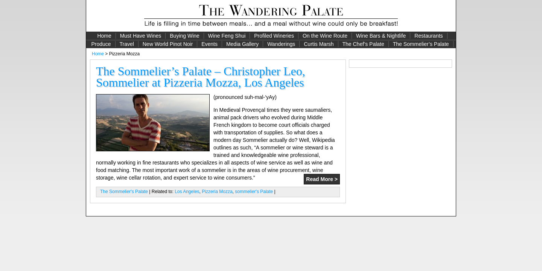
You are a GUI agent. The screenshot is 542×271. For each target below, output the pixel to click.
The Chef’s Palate (363, 44)
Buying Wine (184, 36)
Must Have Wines (140, 36)
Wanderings (281, 44)
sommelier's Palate (254, 191)
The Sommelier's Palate (124, 191)
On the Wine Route (325, 36)
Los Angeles (187, 191)
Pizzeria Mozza (217, 191)
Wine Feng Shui (227, 36)
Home (104, 36)
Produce (101, 44)
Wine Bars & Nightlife (381, 36)
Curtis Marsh (318, 44)
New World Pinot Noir (168, 44)
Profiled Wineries (274, 36)
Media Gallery (242, 44)
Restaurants (428, 36)
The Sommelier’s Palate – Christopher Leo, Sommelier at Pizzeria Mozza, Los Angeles (200, 76)
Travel (126, 44)
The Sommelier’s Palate (421, 44)
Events (209, 44)
